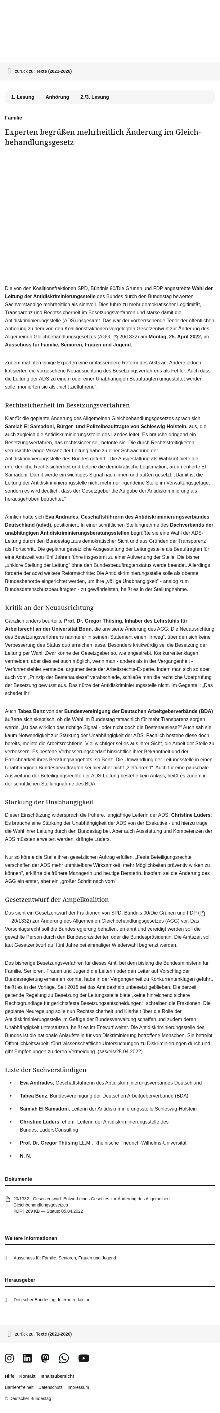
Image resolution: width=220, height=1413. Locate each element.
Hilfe (9, 1376)
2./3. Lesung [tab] (94, 97)
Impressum (78, 1387)
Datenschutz (50, 1387)
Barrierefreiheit (19, 1387)
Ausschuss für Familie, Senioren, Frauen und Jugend (65, 1257)
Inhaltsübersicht (57, 1376)
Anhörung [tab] (57, 97)
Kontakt (27, 1376)
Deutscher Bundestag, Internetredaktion (52, 1299)
